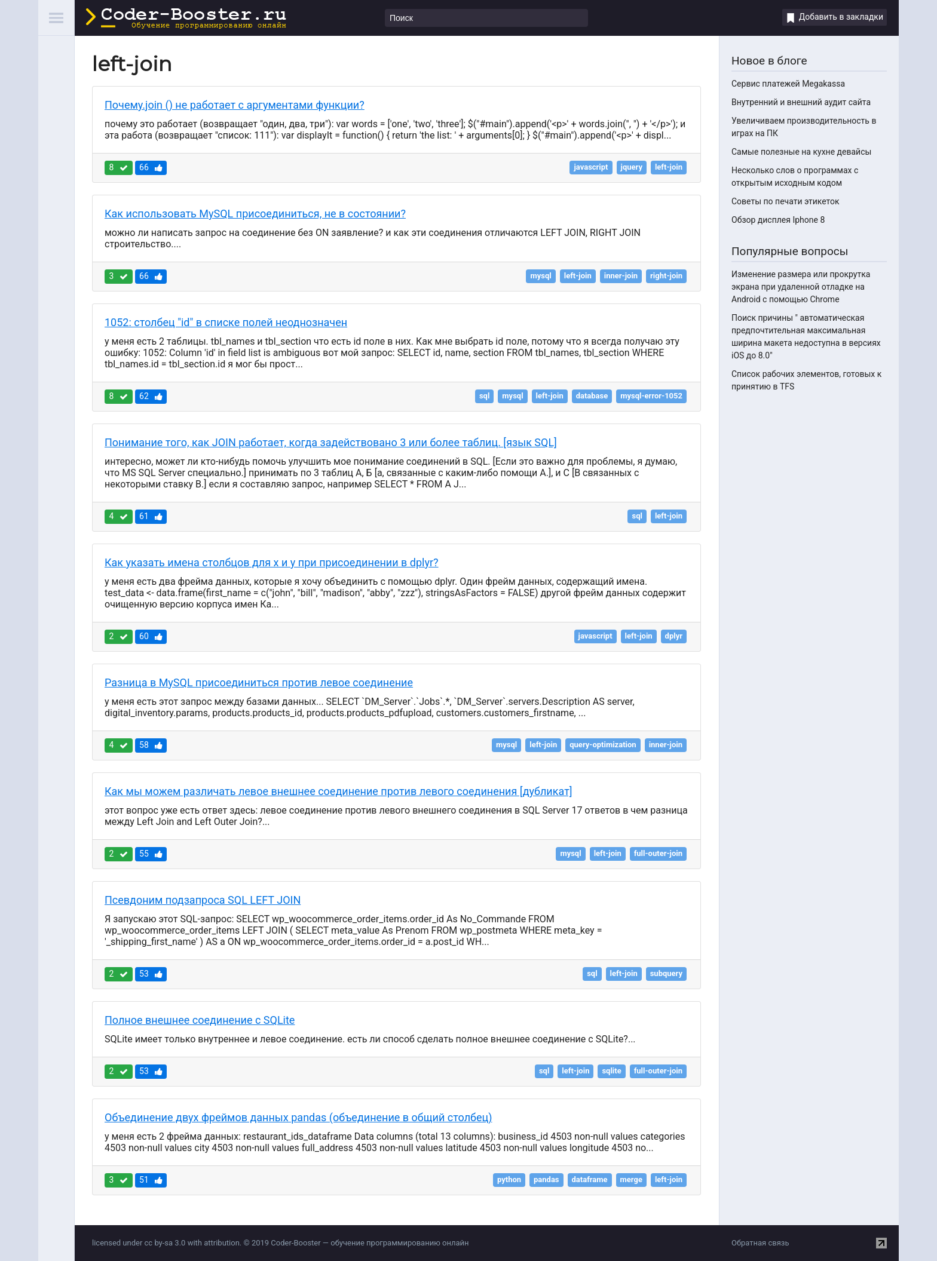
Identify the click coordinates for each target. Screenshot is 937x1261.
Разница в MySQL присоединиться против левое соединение (259, 682)
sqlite (611, 1070)
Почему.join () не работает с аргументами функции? (235, 105)
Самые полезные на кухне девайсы (801, 152)
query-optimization (602, 744)
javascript (591, 166)
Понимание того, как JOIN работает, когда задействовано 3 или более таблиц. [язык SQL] (331, 442)
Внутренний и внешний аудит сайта (801, 102)
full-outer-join (658, 853)
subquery (666, 973)
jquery (631, 166)
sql (484, 395)
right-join (666, 275)
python (509, 1179)
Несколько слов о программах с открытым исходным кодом (794, 176)
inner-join (621, 275)
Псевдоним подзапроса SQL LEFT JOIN (203, 900)
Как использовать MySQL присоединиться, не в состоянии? (255, 213)
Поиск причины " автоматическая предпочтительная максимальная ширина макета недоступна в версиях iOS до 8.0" (806, 336)
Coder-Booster (186, 18)
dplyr (673, 635)
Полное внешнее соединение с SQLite (200, 1020)
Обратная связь (760, 1242)
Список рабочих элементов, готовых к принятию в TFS (806, 380)
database (592, 395)
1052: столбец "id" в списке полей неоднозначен (226, 322)
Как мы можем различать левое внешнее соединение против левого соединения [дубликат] (338, 791)
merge (631, 1179)
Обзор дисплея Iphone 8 (778, 220)
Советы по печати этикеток (785, 201)
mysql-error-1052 (651, 395)
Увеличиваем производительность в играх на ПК (803, 127)
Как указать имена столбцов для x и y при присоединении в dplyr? (272, 562)
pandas (546, 1179)
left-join (668, 166)
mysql (540, 275)
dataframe (590, 1179)
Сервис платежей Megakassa (788, 83)
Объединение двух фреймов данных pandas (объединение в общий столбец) (298, 1117)
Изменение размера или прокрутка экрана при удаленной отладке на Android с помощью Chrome (800, 286)
